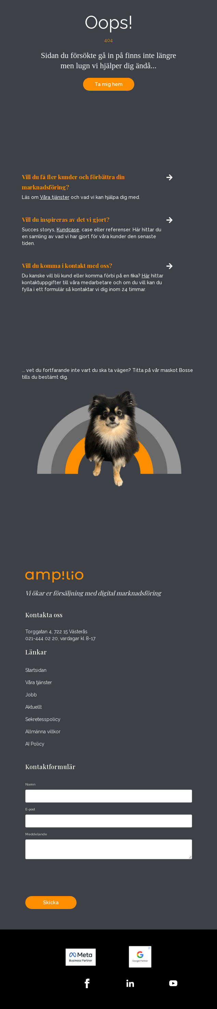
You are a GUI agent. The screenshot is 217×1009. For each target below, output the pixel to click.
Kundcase (68, 229)
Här (146, 275)
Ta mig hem (108, 84)
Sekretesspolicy (42, 719)
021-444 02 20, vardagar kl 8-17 (60, 638)
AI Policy (34, 744)
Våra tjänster (54, 197)
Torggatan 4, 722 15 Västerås (56, 631)
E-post (30, 809)
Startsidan (35, 670)
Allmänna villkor (42, 731)
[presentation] (77, 876)
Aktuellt (33, 707)
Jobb (31, 694)
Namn (30, 784)
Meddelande (36, 834)
